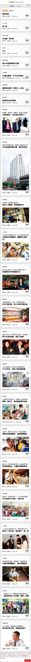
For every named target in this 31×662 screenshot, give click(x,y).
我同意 (28, 660)
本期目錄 (12, 6)
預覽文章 (19, 6)
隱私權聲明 (24, 655)
